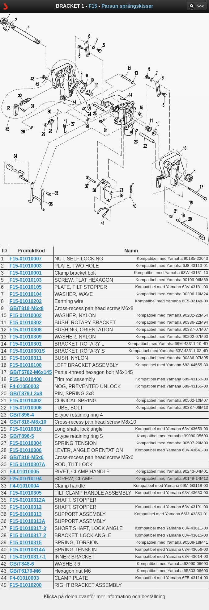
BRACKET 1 (86, 156)
